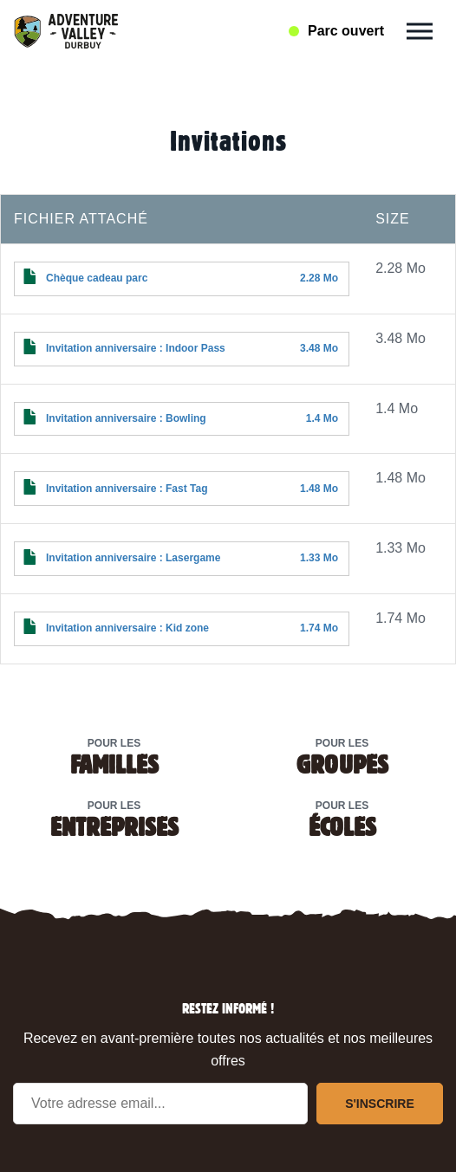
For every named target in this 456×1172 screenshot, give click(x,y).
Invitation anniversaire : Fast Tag (127, 488)
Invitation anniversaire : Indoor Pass (135, 348)
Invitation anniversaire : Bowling (126, 418)
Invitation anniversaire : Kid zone (127, 628)
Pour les (114, 755)
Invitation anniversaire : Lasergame (133, 558)
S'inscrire (379, 1103)
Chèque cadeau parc (96, 278)
